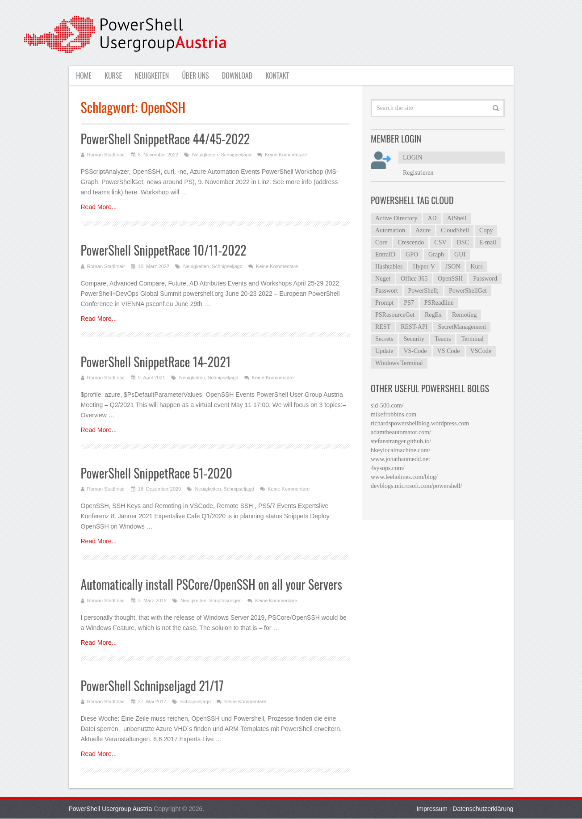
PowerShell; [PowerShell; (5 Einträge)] (423, 290)
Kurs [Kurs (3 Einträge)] (476, 266)
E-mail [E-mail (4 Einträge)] (487, 242)
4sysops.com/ (388, 468)
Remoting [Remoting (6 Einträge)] (464, 314)
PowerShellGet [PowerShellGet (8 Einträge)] (468, 290)
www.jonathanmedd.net (400, 459)
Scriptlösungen (225, 600)
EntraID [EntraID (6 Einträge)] (385, 254)
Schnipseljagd (236, 155)
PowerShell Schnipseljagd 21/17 (152, 685)
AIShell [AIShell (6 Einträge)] (457, 218)
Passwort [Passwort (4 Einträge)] (386, 290)
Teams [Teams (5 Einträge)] (443, 339)
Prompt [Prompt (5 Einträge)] (384, 302)
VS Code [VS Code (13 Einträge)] (448, 351)
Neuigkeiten (153, 75)
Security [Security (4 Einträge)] (413, 339)
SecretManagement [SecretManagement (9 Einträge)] (462, 326)
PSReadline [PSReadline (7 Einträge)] (438, 302)
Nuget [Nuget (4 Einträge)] (382, 278)
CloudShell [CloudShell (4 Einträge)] (455, 230)
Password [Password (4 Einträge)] (485, 278)
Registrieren (418, 172)
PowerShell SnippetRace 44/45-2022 (165, 139)
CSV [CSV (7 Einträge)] (440, 242)
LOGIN (413, 157)
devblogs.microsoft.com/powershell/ (416, 486)
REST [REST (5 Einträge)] (382, 326)
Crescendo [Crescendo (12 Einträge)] (411, 242)
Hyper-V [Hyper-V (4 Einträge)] (424, 266)
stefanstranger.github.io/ (401, 441)
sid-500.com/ (387, 405)
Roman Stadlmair (106, 155)
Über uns (197, 75)
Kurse (113, 75)
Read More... (99, 207)
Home (83, 75)
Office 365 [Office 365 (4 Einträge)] (414, 278)
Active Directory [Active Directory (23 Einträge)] (396, 218)
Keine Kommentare (286, 155)
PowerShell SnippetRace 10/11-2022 (164, 250)
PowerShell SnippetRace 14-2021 (156, 362)
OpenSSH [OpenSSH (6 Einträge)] (450, 278)
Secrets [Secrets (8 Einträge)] (384, 339)
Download (240, 75)
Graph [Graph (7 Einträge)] (436, 254)
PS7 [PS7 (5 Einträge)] (409, 302)
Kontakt (281, 75)
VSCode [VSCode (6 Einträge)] (480, 351)
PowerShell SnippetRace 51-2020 (156, 473)
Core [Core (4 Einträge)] (381, 242)
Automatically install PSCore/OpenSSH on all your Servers (212, 584)
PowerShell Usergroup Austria (110, 809)
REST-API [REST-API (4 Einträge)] (414, 326)
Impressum (432, 809)
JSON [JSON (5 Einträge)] (452, 266)
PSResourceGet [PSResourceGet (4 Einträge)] (395, 314)
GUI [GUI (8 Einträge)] (459, 254)
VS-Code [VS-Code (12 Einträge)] (415, 351)
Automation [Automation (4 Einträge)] (390, 230)
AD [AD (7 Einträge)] (431, 218)
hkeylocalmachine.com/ (400, 450)
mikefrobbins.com (393, 414)
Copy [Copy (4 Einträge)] (486, 230)
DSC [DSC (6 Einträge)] (463, 242)
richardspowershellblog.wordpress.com (420, 423)
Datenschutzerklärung (482, 809)
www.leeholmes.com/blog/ (404, 477)
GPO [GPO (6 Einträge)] (412, 254)
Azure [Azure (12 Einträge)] (423, 230)
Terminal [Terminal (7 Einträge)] (472, 339)
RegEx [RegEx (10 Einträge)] (433, 314)
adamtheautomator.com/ (401, 432)
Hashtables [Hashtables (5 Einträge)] (388, 266)
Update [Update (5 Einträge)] (384, 351)
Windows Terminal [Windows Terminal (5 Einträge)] (399, 363)
